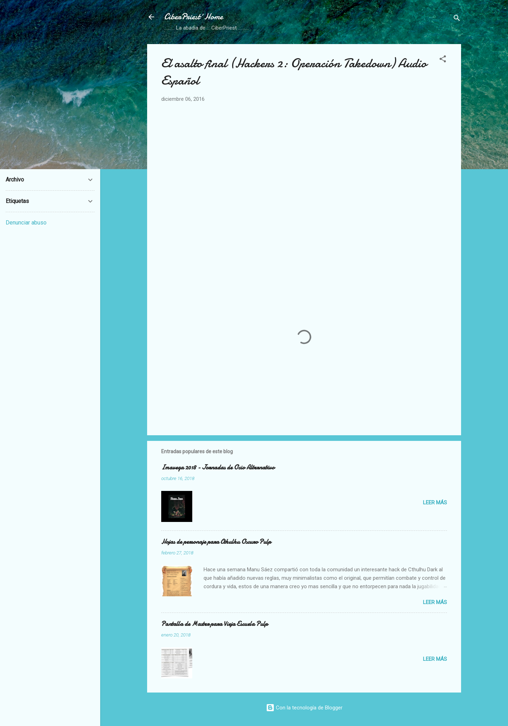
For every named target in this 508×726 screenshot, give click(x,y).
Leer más (435, 502)
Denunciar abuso (26, 222)
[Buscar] (457, 19)
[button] (443, 60)
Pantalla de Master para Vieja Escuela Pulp (214, 624)
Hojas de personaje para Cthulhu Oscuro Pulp (216, 541)
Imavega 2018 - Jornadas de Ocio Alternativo (217, 467)
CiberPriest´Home (193, 17)
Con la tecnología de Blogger (304, 708)
